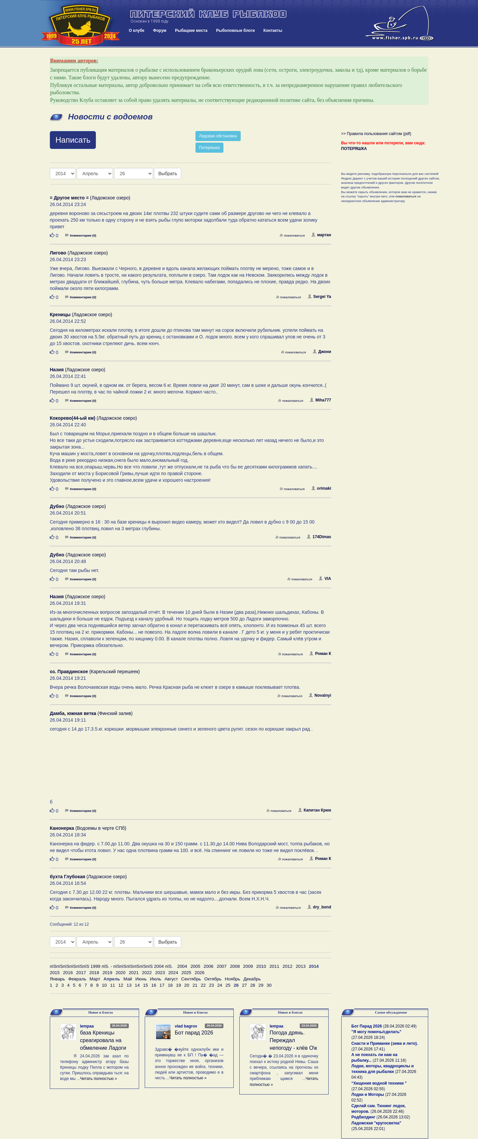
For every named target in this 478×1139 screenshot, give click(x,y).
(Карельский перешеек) (95, 671)
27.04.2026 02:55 (368, 1089)
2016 (68, 972)
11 (112, 985)
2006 (208, 966)
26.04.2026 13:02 (393, 1117)
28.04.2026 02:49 (399, 1026)
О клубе (136, 30)
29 (261, 985)
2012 (287, 966)
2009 (248, 966)
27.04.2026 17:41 (368, 1049)
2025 (187, 972)
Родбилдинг (363, 1117)
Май (127, 978)
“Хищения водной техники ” (379, 1083)
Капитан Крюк (314, 810)
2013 (301, 966)
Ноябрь (232, 978)
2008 (235, 966)
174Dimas (319, 536)
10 (104, 985)
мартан (321, 235)
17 (162, 985)
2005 (195, 966)
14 (137, 985)
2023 (160, 972)
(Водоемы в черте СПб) (88, 828)
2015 (55, 972)
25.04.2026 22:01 (368, 1128)
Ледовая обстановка (218, 136)
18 (170, 985)
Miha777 (320, 400)
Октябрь (213, 978)
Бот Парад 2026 (367, 1026)
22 (203, 985)
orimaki (321, 488)
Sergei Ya (319, 296)
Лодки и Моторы (368, 1094)
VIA (325, 578)
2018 (94, 972)
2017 (81, 972)
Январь (57, 978)
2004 (182, 966)
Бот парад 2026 (194, 1032)
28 (252, 985)
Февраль (77, 978)
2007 (222, 966)
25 (227, 985)
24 (219, 985)
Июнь (141, 978)
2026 (199, 972)
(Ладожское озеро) (90, 197)
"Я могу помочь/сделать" (377, 1032)
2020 (120, 972)
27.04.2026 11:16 (389, 1060)
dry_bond (319, 907)
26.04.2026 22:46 (387, 1111)
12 (120, 985)
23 (211, 985)
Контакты (273, 30)
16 (153, 985)
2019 (108, 972)
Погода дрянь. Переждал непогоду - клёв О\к (293, 1040)
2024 (173, 972)
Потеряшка (209, 147)
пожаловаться (292, 235)
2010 (261, 966)
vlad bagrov (186, 1026)
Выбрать (167, 173)
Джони (322, 351)
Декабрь (252, 978)
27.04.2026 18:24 (368, 1037)
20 (186, 985)
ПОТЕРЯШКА (354, 148)
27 (244, 985)
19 (178, 985)
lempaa (87, 1026)
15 (145, 985)
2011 (274, 966)
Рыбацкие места (191, 30)
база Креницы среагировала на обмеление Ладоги (103, 1040)
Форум (159, 30)
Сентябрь (191, 978)
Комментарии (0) (80, 235)
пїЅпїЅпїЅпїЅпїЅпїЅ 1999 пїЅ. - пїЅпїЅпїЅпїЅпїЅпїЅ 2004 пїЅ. (111, 966)
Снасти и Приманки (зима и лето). (385, 1043)
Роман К (320, 653)
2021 (134, 972)
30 (269, 985)
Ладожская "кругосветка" (376, 1123)
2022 (147, 972)
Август (171, 978)
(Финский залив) (91, 713)
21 (195, 985)
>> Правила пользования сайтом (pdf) (376, 133)
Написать (72, 139)
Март (95, 978)
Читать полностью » (98, 1078)
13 (128, 985)
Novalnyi (320, 695)
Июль (155, 978)
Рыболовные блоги (235, 30)
